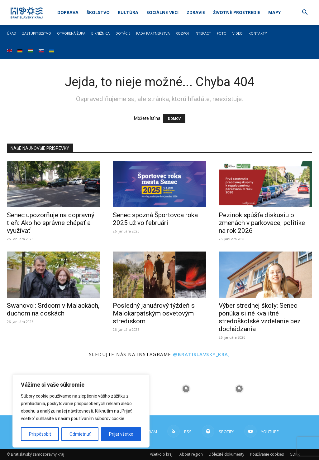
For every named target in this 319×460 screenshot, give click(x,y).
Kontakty (258, 33)
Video (237, 33)
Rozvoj (182, 33)
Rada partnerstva (153, 33)
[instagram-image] (186, 388)
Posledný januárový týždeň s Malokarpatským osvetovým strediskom (154, 313)
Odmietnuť (80, 434)
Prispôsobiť (40, 434)
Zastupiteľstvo (36, 33)
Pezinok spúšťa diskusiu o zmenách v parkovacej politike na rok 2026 (262, 222)
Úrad (11, 33)
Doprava (68, 12)
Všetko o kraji (162, 454)
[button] (304, 13)
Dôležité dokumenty (226, 454)
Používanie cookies (267, 454)
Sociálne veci (162, 12)
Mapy (274, 12)
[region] (81, 411)
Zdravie (196, 12)
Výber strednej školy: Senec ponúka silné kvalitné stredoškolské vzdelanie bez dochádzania (260, 317)
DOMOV (174, 119)
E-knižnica (100, 33)
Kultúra (128, 12)
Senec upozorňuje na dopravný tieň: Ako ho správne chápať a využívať (50, 222)
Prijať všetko (121, 434)
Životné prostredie (236, 12)
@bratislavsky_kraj (201, 354)
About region (191, 454)
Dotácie (123, 33)
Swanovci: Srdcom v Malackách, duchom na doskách (53, 309)
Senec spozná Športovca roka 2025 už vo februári (155, 219)
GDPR (295, 454)
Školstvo (98, 12)
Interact (203, 33)
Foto (221, 33)
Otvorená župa (71, 33)
